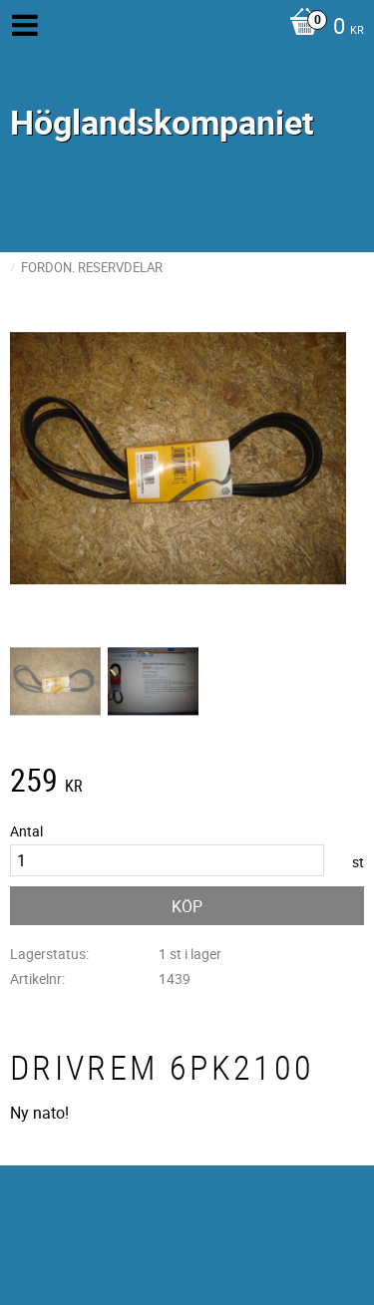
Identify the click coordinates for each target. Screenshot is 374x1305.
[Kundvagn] (321, 28)
